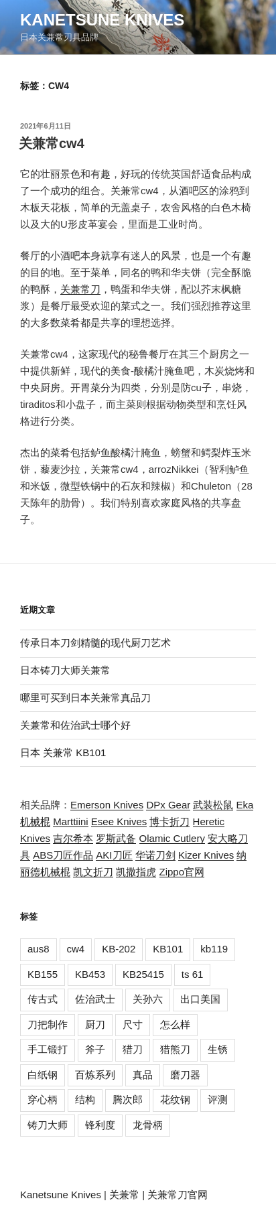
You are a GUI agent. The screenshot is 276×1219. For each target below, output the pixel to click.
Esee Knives (119, 821)
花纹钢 (175, 1099)
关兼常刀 (80, 289)
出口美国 (200, 999)
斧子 (95, 1049)
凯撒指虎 (136, 871)
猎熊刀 (175, 1049)
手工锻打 (47, 1049)
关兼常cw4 (51, 143)
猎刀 (133, 1049)
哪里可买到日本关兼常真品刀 (85, 697)
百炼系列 (95, 1074)
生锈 (218, 1049)
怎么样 (175, 1024)
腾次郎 (128, 1099)
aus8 (38, 948)
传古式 (42, 999)
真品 (143, 1074)
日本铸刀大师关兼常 (65, 670)
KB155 (42, 974)
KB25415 (143, 974)
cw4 (76, 948)
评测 (218, 1099)
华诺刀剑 (155, 855)
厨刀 (95, 1024)
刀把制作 (47, 1024)
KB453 (90, 974)
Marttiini (70, 821)
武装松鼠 (213, 804)
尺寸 (133, 1024)
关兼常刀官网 (177, 1194)
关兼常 (124, 1194)
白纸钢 (42, 1074)
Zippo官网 (182, 871)
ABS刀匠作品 (63, 855)
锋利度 (100, 1125)
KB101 (168, 948)
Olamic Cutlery (172, 838)
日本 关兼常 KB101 (63, 752)
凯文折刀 (93, 871)
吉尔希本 (73, 838)
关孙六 (148, 999)
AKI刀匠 (114, 855)
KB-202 (118, 948)
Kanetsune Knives (102, 20)
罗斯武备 (116, 838)
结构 (85, 1099)
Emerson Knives (106, 804)
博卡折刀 (169, 821)
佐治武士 (95, 999)
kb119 (214, 948)
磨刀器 (185, 1074)
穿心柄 (42, 1099)
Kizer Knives (206, 855)
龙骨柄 (148, 1125)
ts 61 (193, 974)
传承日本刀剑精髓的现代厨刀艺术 (95, 642)
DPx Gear (168, 804)
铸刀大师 (47, 1125)
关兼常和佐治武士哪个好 (75, 725)
